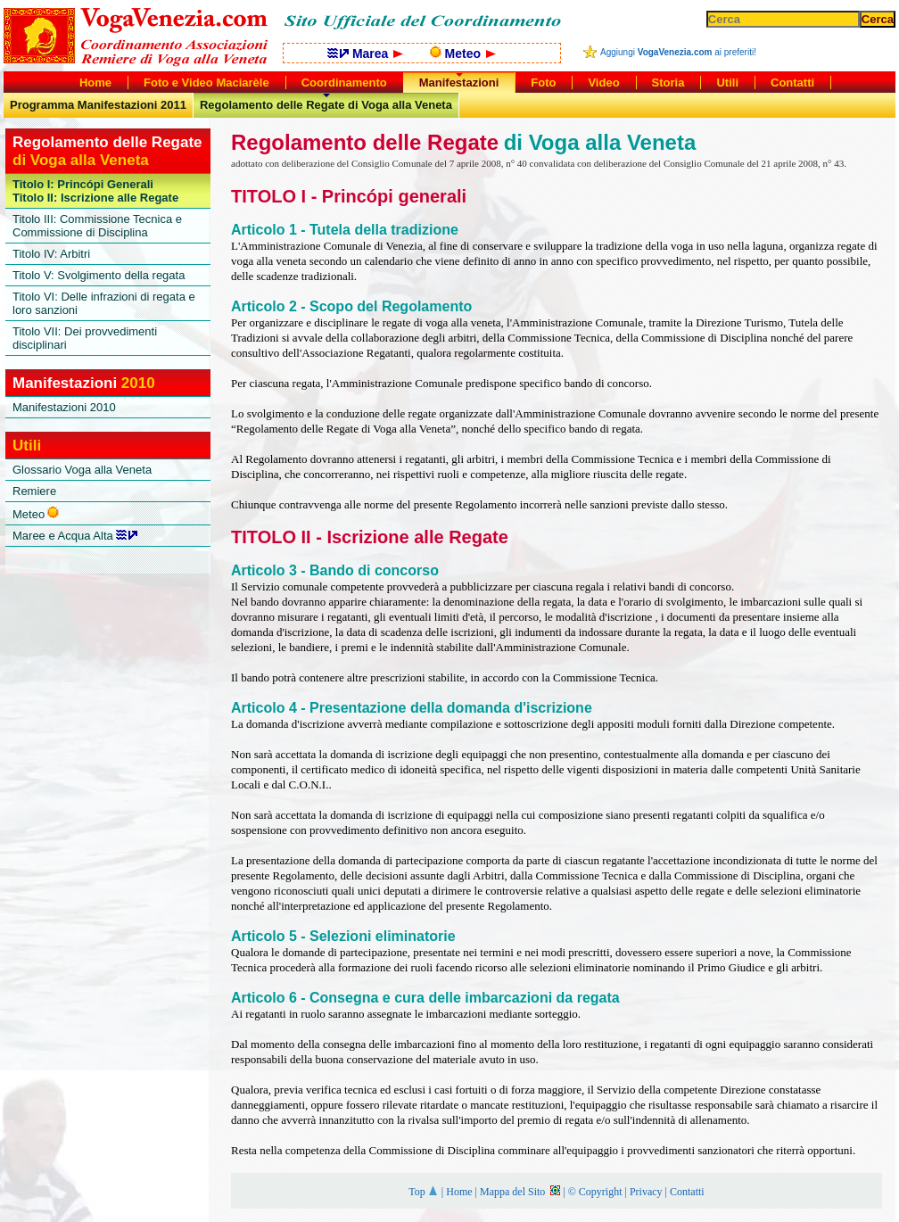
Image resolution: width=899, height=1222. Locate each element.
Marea (365, 53)
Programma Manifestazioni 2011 (98, 104)
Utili (727, 82)
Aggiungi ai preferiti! (678, 52)
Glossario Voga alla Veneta (82, 469)
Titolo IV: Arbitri (51, 253)
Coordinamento (344, 82)
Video (603, 82)
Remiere (34, 491)
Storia (668, 82)
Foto (543, 82)
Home (459, 1191)
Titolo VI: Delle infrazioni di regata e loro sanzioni (103, 303)
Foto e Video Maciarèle (206, 82)
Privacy (646, 1191)
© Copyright (595, 1191)
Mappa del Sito (520, 1191)
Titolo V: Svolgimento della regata (98, 275)
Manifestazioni (459, 82)
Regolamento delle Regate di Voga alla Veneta (326, 104)
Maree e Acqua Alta (74, 535)
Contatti (687, 1191)
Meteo (463, 53)
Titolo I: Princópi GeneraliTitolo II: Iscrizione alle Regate (95, 191)
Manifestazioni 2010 (64, 407)
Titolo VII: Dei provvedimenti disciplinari (84, 338)
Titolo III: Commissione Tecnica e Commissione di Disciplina (97, 225)
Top (423, 1191)
